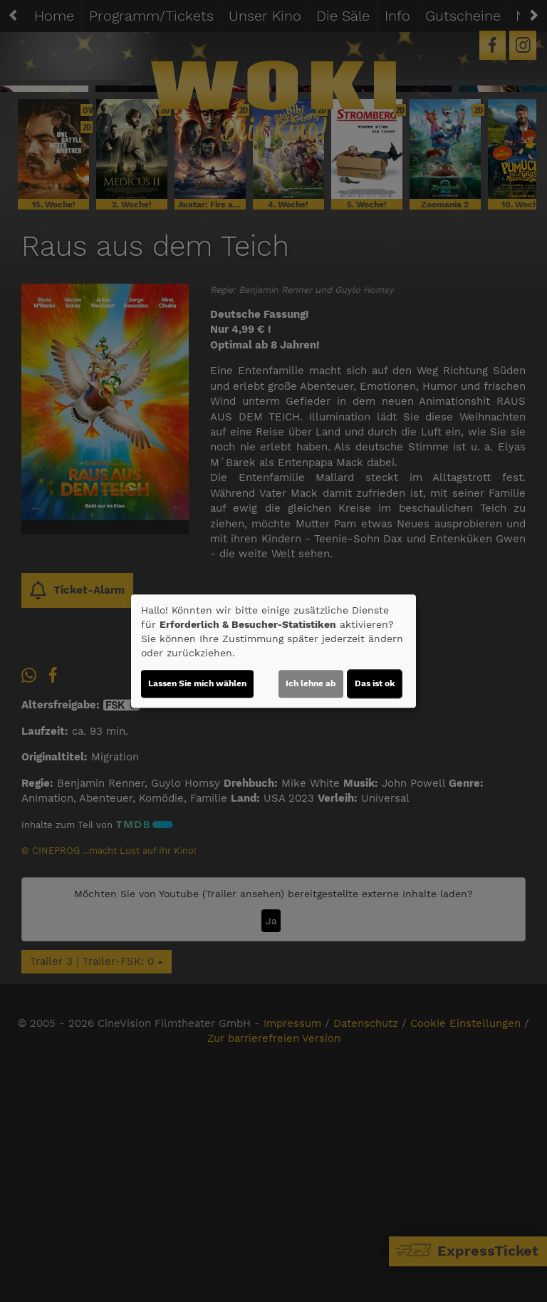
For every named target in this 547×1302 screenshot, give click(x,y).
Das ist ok (375, 683)
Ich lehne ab (311, 683)
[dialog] (273, 651)
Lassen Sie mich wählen (197, 683)
